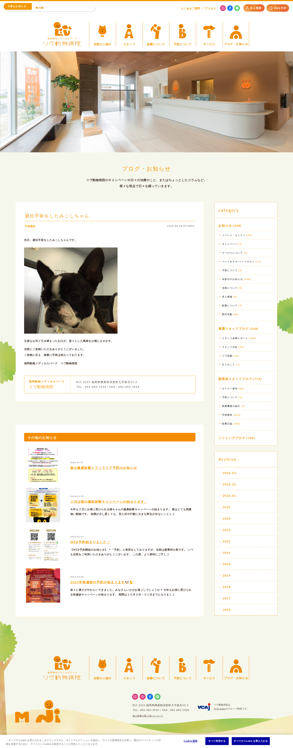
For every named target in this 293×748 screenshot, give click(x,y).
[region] (146, 741)
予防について (230, 270)
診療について (230, 305)
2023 (227, 530)
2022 (227, 541)
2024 (227, 518)
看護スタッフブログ (233, 328)
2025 (227, 507)
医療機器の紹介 (231, 406)
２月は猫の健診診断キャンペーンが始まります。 (111, 508)
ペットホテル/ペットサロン (238, 261)
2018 (227, 587)
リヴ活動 (227, 355)
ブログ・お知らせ (146, 168)
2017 (227, 598)
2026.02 (229, 484)
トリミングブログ (231, 438)
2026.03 (229, 473)
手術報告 (30, 233)
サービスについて (232, 252)
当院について (230, 288)
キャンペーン (230, 244)
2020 (227, 564)
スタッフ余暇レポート (235, 338)
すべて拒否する (217, 740)
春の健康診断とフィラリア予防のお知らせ (105, 474)
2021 (227, 552)
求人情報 (227, 296)
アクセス (210, 8)
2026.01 (229, 495)
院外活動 (227, 314)
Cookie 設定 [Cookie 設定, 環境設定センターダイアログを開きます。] (191, 740)
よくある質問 (190, 8)
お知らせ (225, 225)
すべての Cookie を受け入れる (251, 740)
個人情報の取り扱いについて (147, 715)
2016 (227, 609)
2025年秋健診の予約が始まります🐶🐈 (103, 589)
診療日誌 (227, 423)
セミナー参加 (230, 388)
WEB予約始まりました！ (91, 549)
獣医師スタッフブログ (235, 379)
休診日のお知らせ (232, 279)
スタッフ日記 (230, 347)
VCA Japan (219, 708)
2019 (227, 575)
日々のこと (228, 364)
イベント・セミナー (234, 235)
